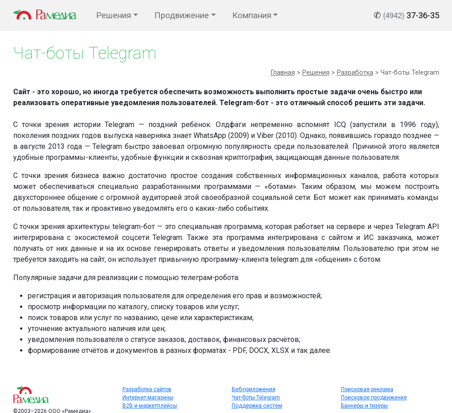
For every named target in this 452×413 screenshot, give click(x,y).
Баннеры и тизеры (364, 406)
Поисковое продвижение (374, 397)
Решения (316, 72)
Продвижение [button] (181, 15)
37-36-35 (411, 15)
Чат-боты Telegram (256, 397)
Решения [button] (113, 15)
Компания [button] (251, 15)
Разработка (355, 72)
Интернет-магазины (147, 397)
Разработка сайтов (147, 389)
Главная (283, 72)
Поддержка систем (257, 406)
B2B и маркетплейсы (149, 406)
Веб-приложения (253, 389)
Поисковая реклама (367, 389)
